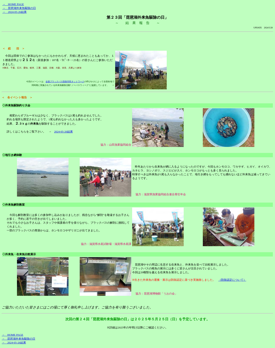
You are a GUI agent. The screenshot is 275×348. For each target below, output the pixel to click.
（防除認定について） (232, 279)
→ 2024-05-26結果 (14, 12)
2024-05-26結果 (63, 131)
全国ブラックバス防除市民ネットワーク (65, 81)
